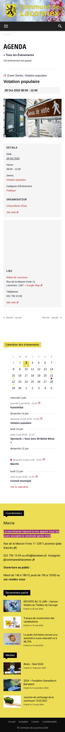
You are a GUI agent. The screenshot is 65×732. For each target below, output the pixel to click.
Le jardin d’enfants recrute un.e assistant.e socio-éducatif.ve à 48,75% (41, 638)
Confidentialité (49, 721)
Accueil (6, 34)
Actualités (23, 721)
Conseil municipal (20, 480)
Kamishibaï (16, 407)
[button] (5, 26)
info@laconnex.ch (36, 555)
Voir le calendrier (19, 487)
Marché (14, 464)
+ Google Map (33, 285)
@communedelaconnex (19, 559)
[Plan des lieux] (32, 241)
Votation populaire (16, 179)
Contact (35, 721)
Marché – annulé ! (51, 317)
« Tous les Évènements (18, 55)
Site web (12, 212)
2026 (45, 727)
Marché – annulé (13, 317)
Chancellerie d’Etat (16, 206)
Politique (11, 190)
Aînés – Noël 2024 (33, 664)
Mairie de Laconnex (17, 277)
